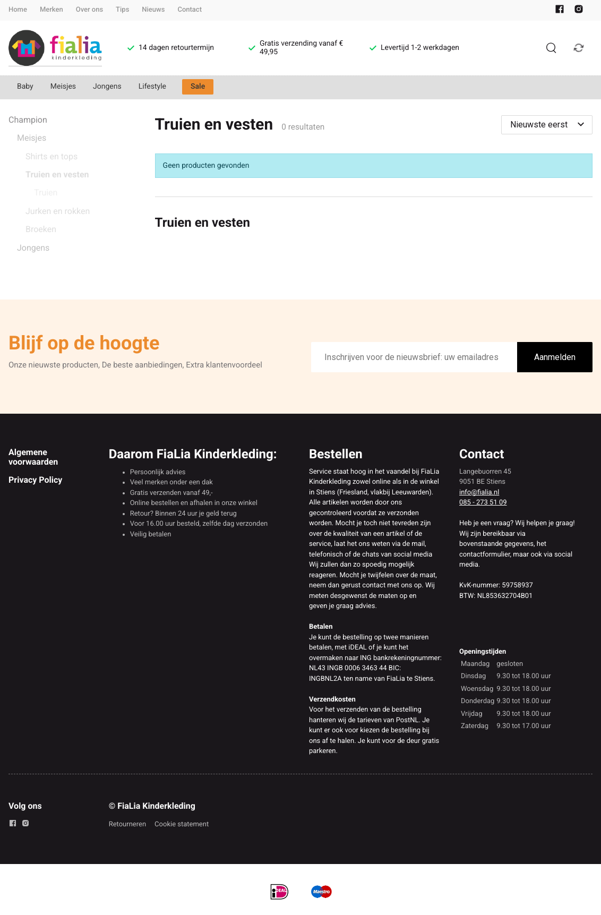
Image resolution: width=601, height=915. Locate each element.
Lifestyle (152, 86)
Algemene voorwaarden (33, 457)
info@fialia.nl (479, 493)
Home (17, 10)
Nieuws (153, 10)
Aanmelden (555, 357)
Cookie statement (181, 824)
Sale (198, 86)
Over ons (89, 10)
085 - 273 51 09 (483, 503)
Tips (122, 10)
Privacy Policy (35, 480)
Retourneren (127, 824)
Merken (51, 10)
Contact (189, 10)
